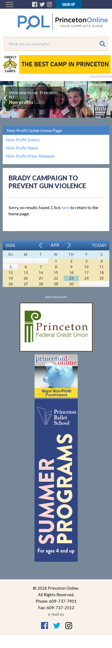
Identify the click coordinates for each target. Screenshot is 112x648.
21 (41, 278)
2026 (10, 245)
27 (25, 283)
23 (71, 278)
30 (71, 283)
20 (25, 278)
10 (86, 266)
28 (41, 283)
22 (56, 278)
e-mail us (56, 614)
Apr (55, 244)
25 (101, 278)
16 (71, 272)
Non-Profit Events (23, 139)
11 (101, 266)
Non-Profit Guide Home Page (34, 130)
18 (101, 272)
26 (10, 283)
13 (25, 272)
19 (10, 278)
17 (86, 272)
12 (10, 272)
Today (99, 245)
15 (56, 272)
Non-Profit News (22, 147)
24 (86, 278)
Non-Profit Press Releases (30, 156)
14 (41, 272)
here (66, 207)
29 (56, 283)
